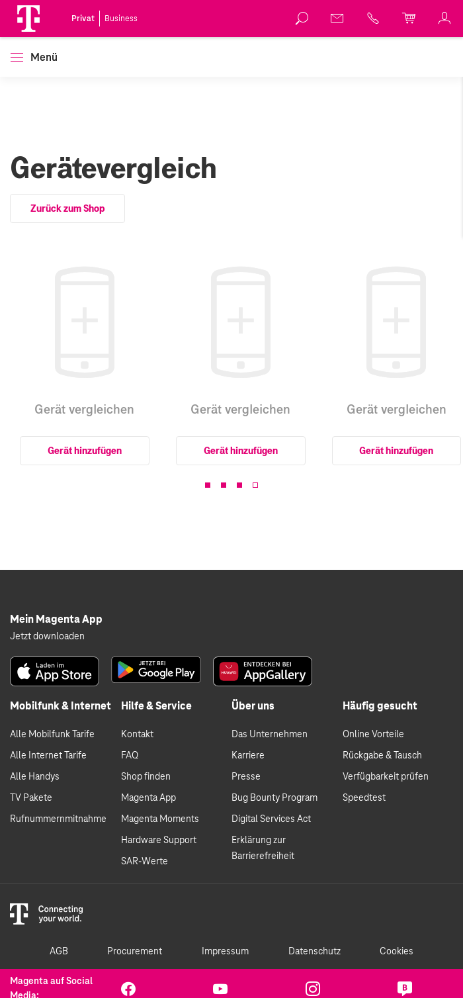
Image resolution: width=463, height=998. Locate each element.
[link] (302, 18)
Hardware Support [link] (158, 840)
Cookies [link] (396, 951)
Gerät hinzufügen (85, 451)
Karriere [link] (248, 755)
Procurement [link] (134, 951)
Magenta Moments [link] (160, 819)
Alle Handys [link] (35, 777)
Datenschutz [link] (314, 951)
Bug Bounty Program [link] (274, 798)
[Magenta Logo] (28, 18)
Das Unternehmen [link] (270, 734)
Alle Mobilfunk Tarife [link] (52, 734)
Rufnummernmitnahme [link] (58, 819)
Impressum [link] (225, 951)
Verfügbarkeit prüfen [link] (386, 777)
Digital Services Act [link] (271, 819)
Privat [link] (83, 18)
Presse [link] (246, 777)
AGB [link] (59, 951)
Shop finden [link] (146, 777)
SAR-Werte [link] (144, 861)
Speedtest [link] (364, 798)
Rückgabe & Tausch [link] (382, 755)
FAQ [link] (129, 755)
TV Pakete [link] (31, 798)
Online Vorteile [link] (373, 734)
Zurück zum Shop (67, 208)
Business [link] (121, 18)
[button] (28, 18)
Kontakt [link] (137, 734)
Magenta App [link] (148, 798)
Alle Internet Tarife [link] (48, 755)
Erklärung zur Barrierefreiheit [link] (263, 848)
